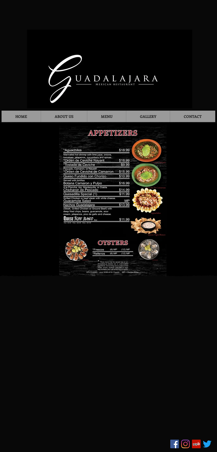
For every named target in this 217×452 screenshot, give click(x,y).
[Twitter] (207, 444)
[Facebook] (174, 444)
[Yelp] (196, 444)
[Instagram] (185, 444)
